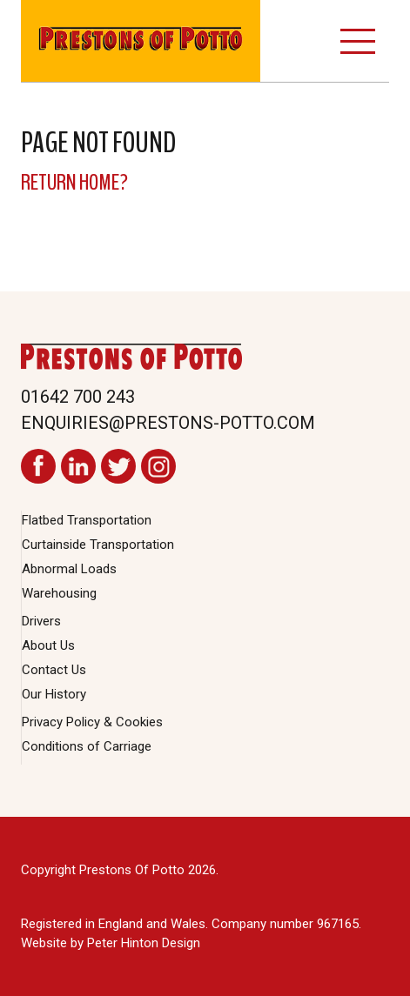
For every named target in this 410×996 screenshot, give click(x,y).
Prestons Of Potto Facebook (38, 466)
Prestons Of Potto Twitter (118, 466)
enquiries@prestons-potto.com (168, 422)
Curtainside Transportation (98, 544)
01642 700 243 (78, 396)
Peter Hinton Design (143, 943)
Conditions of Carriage (86, 746)
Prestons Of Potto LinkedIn (78, 466)
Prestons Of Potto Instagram (158, 466)
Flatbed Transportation (86, 520)
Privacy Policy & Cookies (92, 722)
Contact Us (54, 670)
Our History (54, 694)
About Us (48, 645)
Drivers (41, 621)
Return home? (74, 182)
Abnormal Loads (69, 569)
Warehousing (59, 593)
